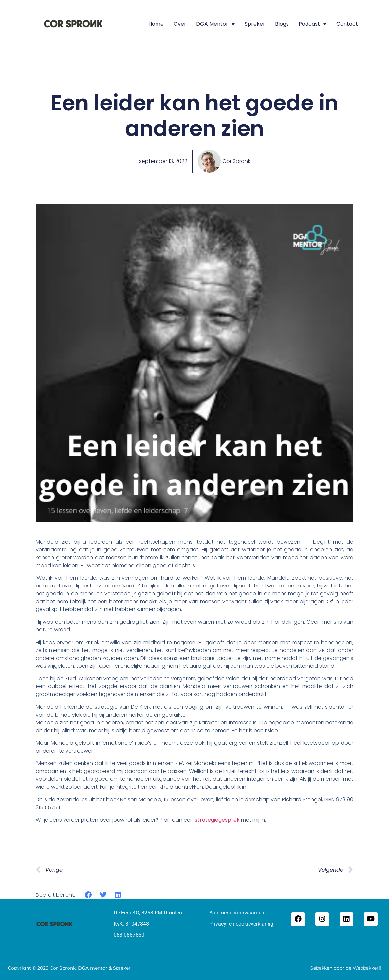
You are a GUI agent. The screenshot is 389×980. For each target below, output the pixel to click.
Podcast (312, 24)
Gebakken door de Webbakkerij (345, 968)
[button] (88, 895)
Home (156, 24)
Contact (347, 24)
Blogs (282, 24)
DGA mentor (215, 24)
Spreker (255, 24)
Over (180, 24)
